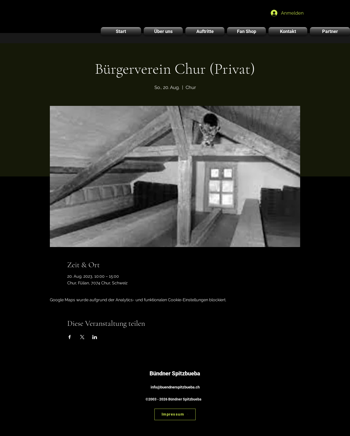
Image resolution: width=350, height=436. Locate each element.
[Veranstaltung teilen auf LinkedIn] (94, 337)
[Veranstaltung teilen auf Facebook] (69, 337)
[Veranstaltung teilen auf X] (82, 337)
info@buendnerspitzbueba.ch (175, 387)
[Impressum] (175, 414)
